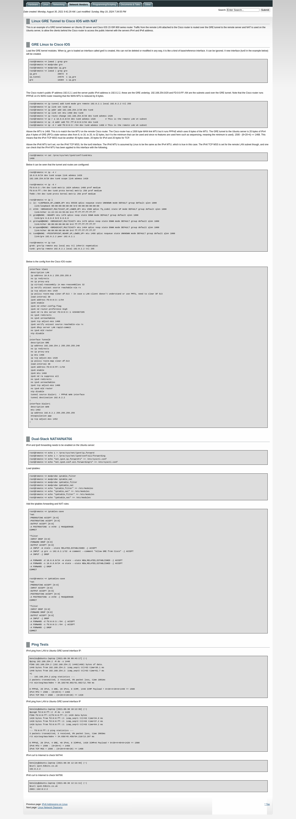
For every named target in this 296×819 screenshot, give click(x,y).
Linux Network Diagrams (50, 807)
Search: (222, 10)
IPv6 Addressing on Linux (54, 804)
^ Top (267, 804)
